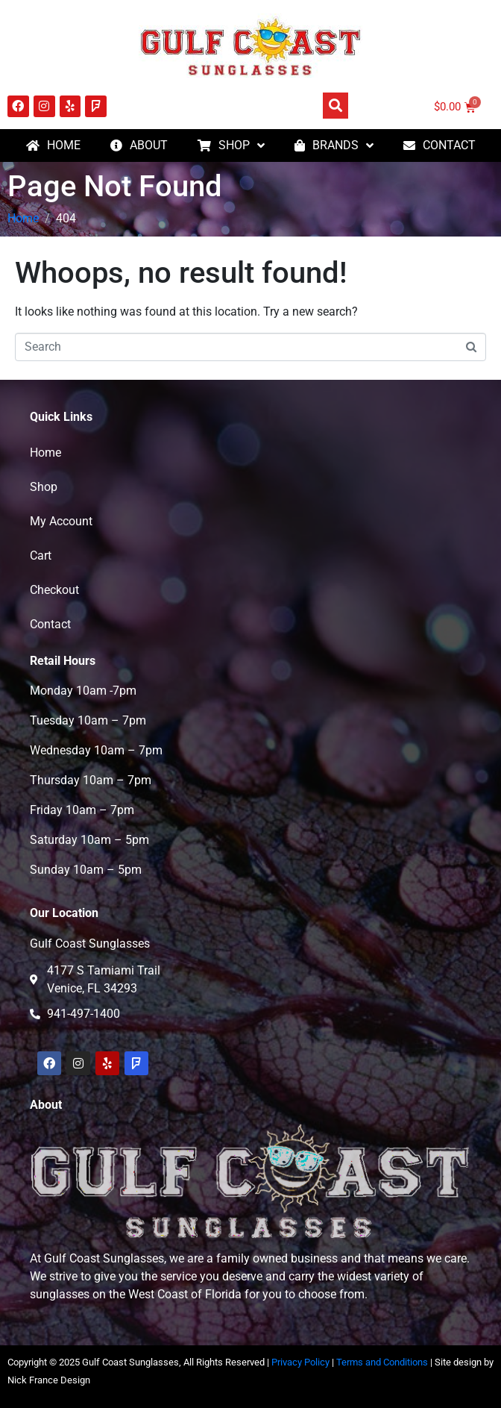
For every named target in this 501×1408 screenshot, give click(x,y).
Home (45, 452)
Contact (50, 624)
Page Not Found (114, 186)
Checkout (54, 590)
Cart (40, 555)
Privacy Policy (300, 1362)
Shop (43, 487)
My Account (61, 521)
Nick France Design (48, 1380)
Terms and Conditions (382, 1362)
